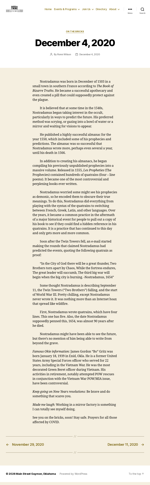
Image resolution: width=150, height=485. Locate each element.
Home (48, 10)
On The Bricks (75, 34)
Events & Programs (65, 10)
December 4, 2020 (89, 57)
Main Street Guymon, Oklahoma (36, 476)
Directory (101, 10)
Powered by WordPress (73, 476)
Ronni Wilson (64, 57)
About (112, 10)
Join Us (86, 10)
